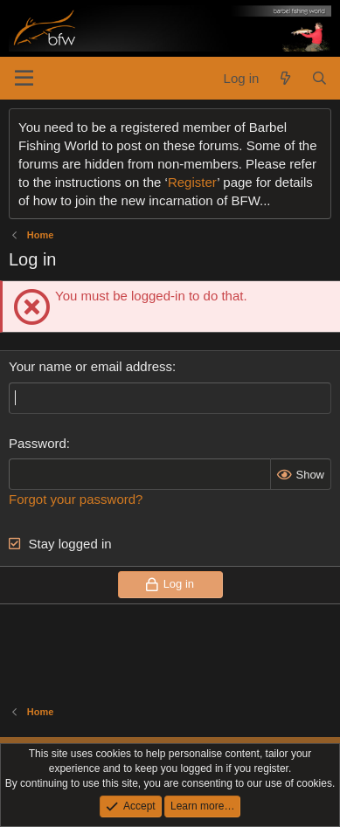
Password (37, 443)
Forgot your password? (75, 499)
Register (192, 182)
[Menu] (24, 78)
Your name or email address (90, 366)
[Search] (319, 78)
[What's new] (284, 78)
